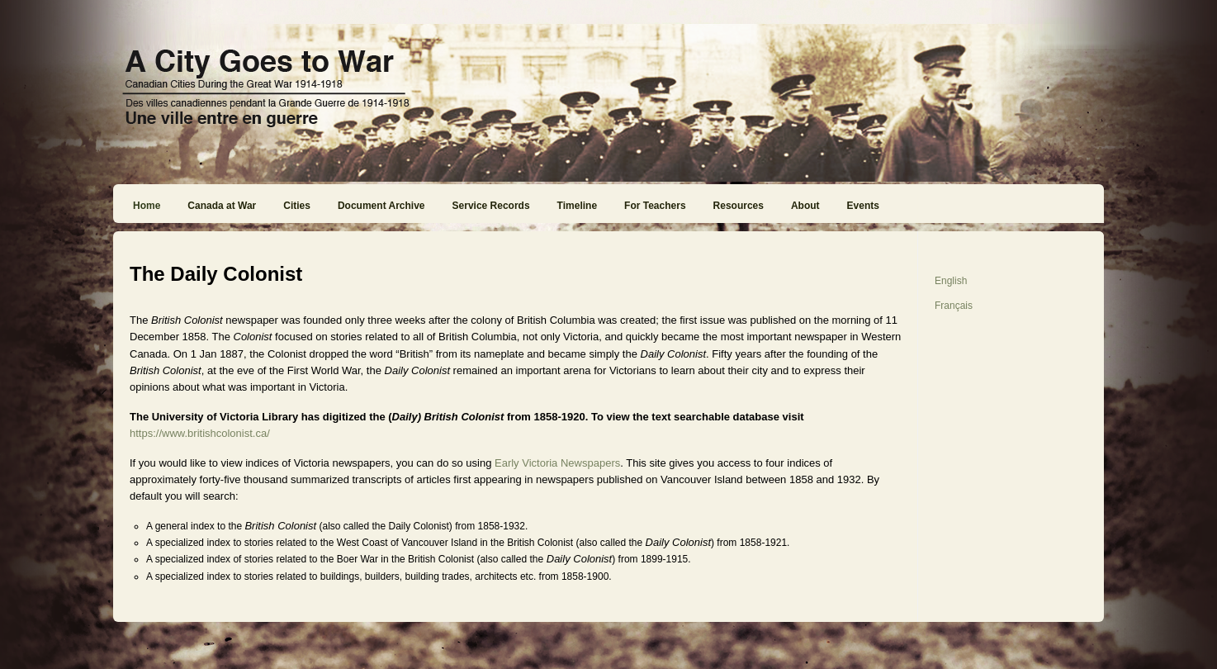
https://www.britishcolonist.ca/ (200, 433)
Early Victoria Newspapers (557, 463)
